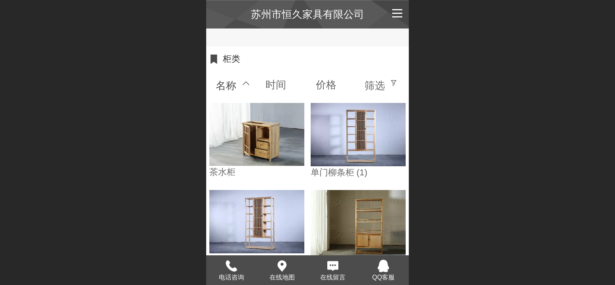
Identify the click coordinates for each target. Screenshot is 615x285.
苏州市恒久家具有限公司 (307, 14)
